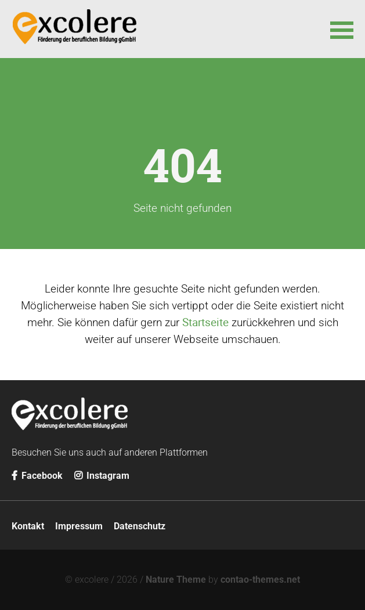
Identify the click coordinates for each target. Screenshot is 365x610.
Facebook (37, 475)
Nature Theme (176, 579)
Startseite (205, 322)
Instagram (101, 475)
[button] (341, 29)
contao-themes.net (260, 579)
